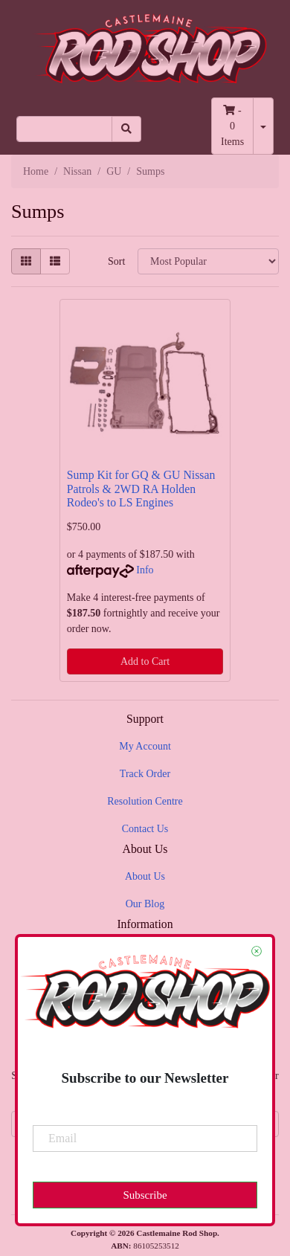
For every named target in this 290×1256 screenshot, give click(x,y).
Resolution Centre (145, 801)
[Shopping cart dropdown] (263, 126)
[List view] (55, 261)
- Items (232, 126)
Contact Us (145, 828)
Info (144, 570)
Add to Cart (145, 661)
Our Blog (145, 903)
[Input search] (64, 129)
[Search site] (126, 129)
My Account (145, 746)
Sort (116, 261)
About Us (145, 876)
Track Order (145, 773)
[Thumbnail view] (26, 261)
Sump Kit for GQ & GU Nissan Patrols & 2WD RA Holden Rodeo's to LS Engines (141, 488)
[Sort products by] (208, 261)
